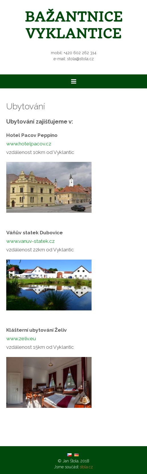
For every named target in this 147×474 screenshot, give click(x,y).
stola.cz (86, 467)
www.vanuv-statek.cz (30, 241)
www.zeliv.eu (21, 338)
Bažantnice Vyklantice (74, 25)
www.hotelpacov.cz (28, 144)
